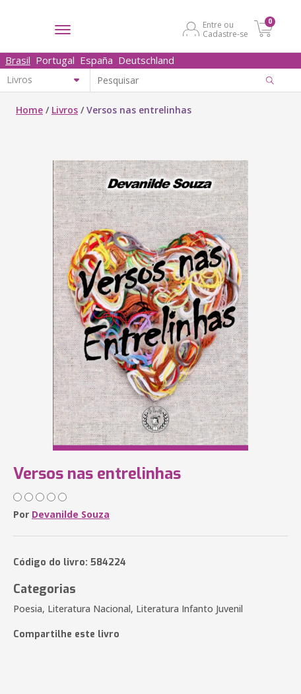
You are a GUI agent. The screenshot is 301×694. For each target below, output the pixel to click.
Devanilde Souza (71, 514)
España (96, 60)
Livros (64, 110)
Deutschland (146, 60)
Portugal (55, 60)
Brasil (17, 60)
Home (29, 110)
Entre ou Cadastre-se (225, 29)
